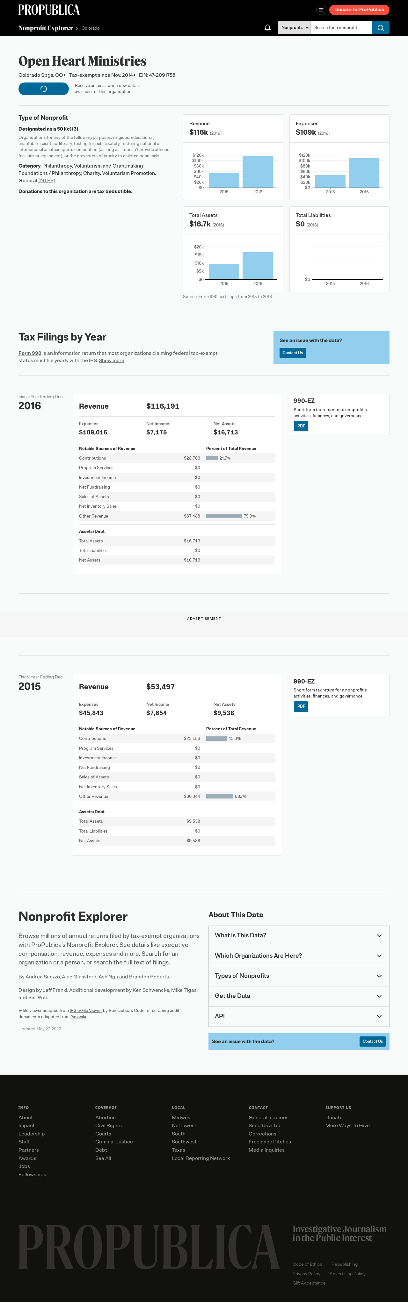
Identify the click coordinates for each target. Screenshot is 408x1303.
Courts (103, 1135)
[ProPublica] (49, 9)
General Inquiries (268, 1118)
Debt (101, 1151)
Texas (178, 1151)
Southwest (184, 1143)
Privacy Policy (306, 1275)
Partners (28, 1151)
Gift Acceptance (309, 1284)
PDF (302, 426)
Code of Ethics (307, 1265)
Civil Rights (108, 1126)
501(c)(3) (67, 129)
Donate (334, 1118)
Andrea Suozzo (43, 977)
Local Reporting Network (201, 1159)
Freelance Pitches (270, 1143)
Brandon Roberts (149, 977)
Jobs (24, 1167)
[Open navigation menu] (321, 10)
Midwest (182, 1118)
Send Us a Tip (264, 1126)
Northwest (184, 1126)
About (25, 1118)
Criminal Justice (114, 1143)
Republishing (345, 1265)
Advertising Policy (348, 1275)
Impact (26, 1126)
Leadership (31, 1135)
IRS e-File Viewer (86, 1010)
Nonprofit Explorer (45, 28)
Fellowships (32, 1175)
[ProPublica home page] (149, 1248)
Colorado (91, 28)
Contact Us (294, 353)
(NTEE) (46, 180)
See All (103, 1159)
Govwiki (78, 1017)
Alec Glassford (79, 977)
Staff (24, 1143)
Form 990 (29, 353)
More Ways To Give (347, 1126)
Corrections (262, 1135)
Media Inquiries (267, 1151)
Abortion (105, 1118)
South (179, 1135)
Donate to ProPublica (359, 9)
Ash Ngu (108, 977)
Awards (27, 1159)
